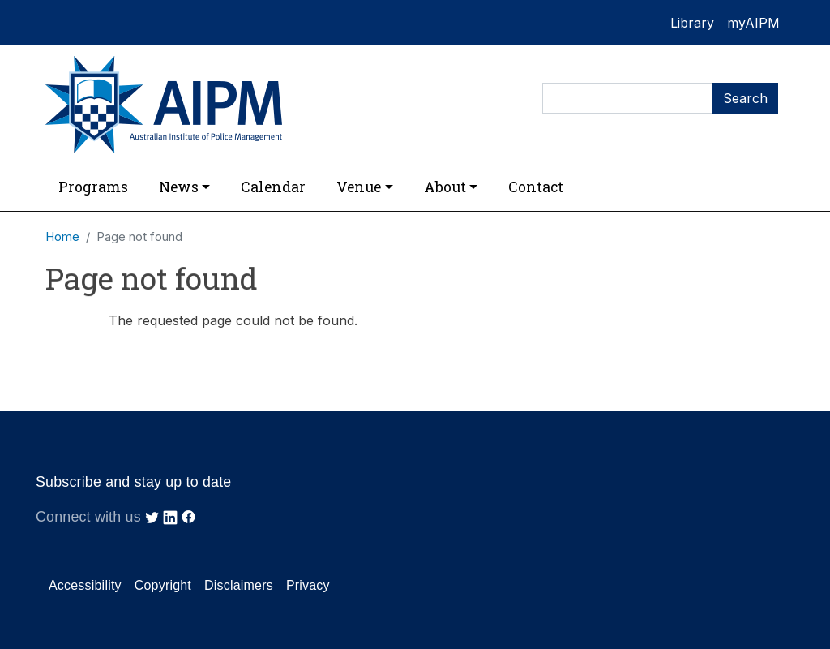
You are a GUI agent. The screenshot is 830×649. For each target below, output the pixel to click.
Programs (93, 187)
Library (692, 23)
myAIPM (753, 23)
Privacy (308, 585)
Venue (358, 187)
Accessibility (85, 585)
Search (745, 98)
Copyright (163, 585)
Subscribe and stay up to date (133, 482)
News (179, 187)
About (445, 187)
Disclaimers (238, 585)
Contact (535, 187)
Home (62, 237)
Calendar (273, 187)
